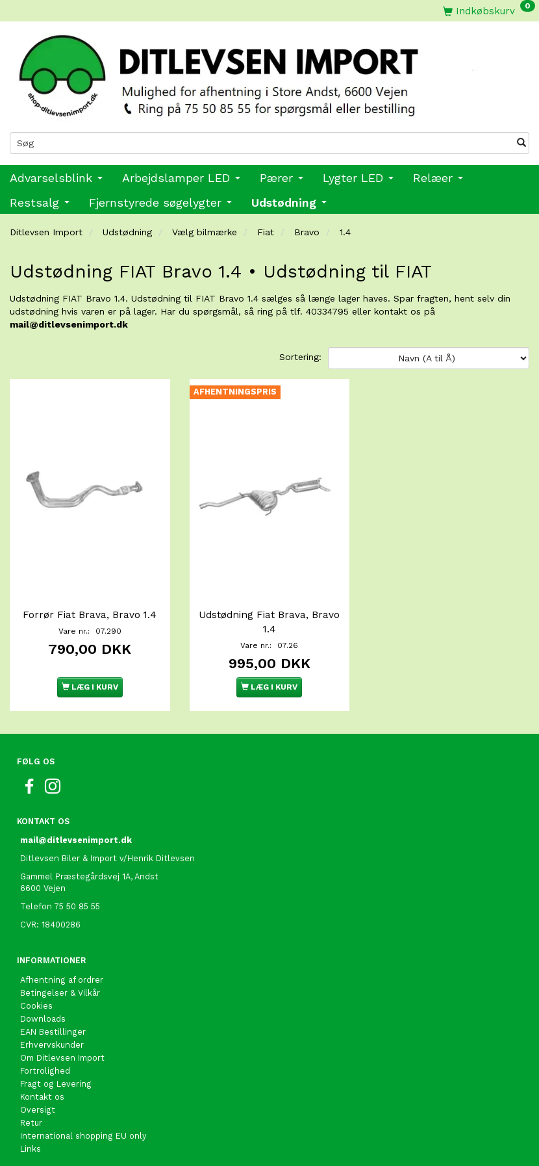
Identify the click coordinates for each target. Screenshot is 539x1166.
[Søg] (521, 142)
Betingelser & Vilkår (60, 986)
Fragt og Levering (56, 1077)
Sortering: (300, 357)
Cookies (36, 999)
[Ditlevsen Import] (269, 72)
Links (30, 1142)
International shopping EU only (83, 1129)
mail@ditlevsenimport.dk (69, 324)
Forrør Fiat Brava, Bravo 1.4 (90, 608)
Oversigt (37, 1103)
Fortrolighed (45, 1064)
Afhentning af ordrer (61, 973)
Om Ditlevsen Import (62, 1051)
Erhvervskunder (52, 1038)
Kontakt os (42, 1090)
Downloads (43, 1012)
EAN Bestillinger (53, 1025)
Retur (31, 1116)
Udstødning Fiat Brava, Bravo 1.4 (269, 615)
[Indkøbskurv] (489, 10)
